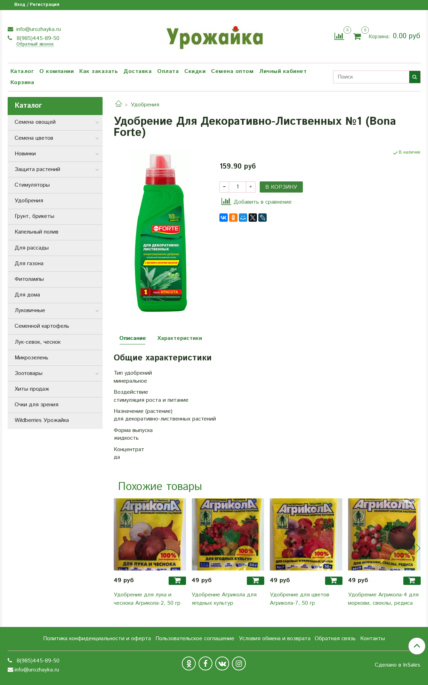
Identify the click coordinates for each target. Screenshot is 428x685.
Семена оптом (232, 71)
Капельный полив (36, 232)
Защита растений (37, 169)
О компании (56, 71)
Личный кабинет (283, 71)
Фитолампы (29, 279)
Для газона (29, 264)
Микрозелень (31, 358)
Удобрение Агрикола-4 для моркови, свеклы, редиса (383, 599)
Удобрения (145, 105)
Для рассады (32, 248)
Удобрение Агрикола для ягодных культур (224, 599)
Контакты (372, 639)
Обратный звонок (35, 44)
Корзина (22, 83)
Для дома (27, 295)
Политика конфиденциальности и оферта (97, 639)
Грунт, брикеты (34, 216)
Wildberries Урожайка (42, 420)
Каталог (22, 71)
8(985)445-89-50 (37, 38)
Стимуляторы (32, 185)
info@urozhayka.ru (38, 29)
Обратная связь (335, 639)
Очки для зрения (36, 405)
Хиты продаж (32, 389)
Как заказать (98, 71)
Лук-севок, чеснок (37, 342)
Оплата (168, 71)
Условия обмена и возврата (274, 639)
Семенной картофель (42, 326)
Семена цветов (34, 138)
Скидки (194, 71)
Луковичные (30, 311)
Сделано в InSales (397, 665)
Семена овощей (35, 122)
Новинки (25, 154)
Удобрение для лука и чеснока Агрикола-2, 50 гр (147, 599)
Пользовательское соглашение (194, 639)
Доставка (137, 71)
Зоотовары (28, 373)
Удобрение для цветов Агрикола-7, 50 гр (299, 599)
